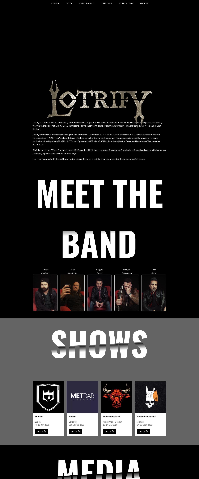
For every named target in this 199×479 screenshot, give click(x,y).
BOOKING (126, 3)
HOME (55, 3)
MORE (144, 3)
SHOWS (106, 3)
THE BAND (87, 3)
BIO (69, 3)
